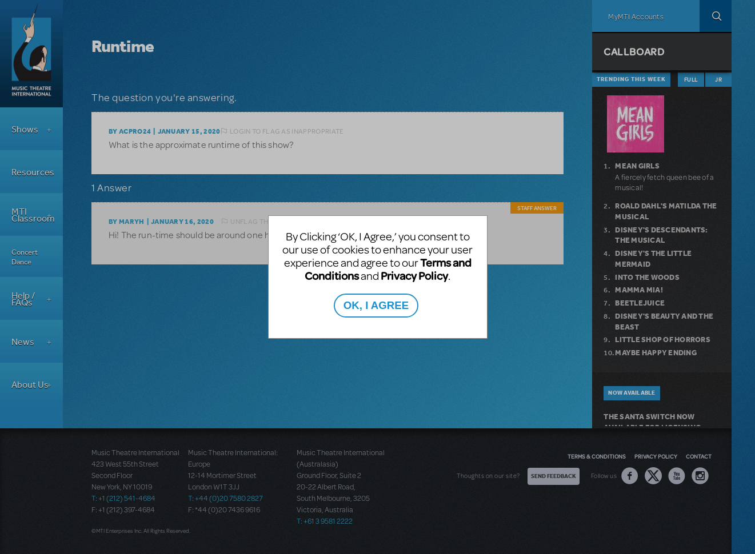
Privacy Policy (414, 275)
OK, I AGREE (376, 305)
